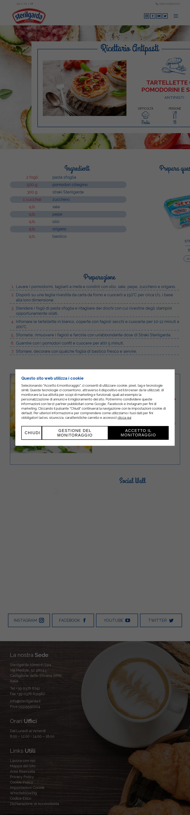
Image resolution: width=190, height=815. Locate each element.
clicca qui (124, 418)
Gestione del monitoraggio (74, 432)
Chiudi (32, 433)
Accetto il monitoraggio (138, 432)
